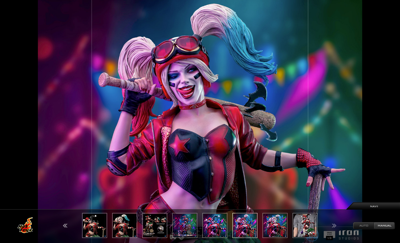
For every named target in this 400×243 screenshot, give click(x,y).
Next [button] (334, 225)
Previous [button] (65, 225)
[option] (200, 121)
